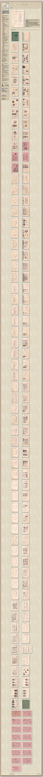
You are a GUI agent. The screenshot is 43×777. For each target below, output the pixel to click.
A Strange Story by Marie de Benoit (5, 68)
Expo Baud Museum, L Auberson (5, 80)
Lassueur (3, 29)
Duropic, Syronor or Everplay (4, 76)
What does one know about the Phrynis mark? (5, 65)
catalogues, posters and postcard (5, 20)
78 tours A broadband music (4, 16)
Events (3, 52)
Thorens (3, 41)
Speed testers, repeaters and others (5, 50)
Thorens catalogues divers (4, 21)
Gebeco (3, 32)
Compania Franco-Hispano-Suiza (4, 25)
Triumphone (3, 49)
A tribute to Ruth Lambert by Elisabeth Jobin (5, 70)
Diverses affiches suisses (5, 26)
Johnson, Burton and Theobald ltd (5, 43)
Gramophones (4, 53)
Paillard (3, 46)
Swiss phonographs (4, 59)
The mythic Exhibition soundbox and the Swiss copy (5, 73)
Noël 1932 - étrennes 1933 (5, 79)
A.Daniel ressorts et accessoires (4, 34)
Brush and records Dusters (5, 18)
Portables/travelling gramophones (4, 61)
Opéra (3, 27)
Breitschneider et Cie (5, 38)
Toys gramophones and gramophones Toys (5, 55)
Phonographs (3, 58)
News (2, 77)
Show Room (3, 69)
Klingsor (3, 30)
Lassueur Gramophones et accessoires (5, 37)
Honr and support (4, 57)
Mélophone (3, 35)
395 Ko (31, 26)
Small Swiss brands (4, 78)
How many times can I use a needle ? (5, 75)
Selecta (3, 31)
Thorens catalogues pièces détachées (4, 40)
